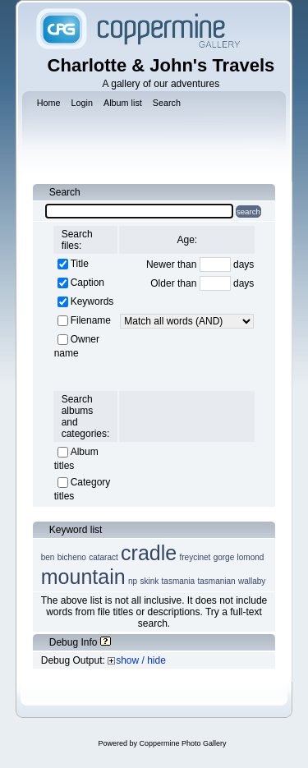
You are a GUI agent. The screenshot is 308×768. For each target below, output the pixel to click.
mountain (83, 576)
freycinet (195, 557)
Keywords (92, 301)
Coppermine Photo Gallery (182, 743)
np (132, 581)
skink (149, 581)
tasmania (178, 581)
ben (48, 557)
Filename (91, 320)
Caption (87, 282)
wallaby (251, 581)
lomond (250, 557)
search (248, 211)
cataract (103, 557)
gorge (224, 557)
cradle (149, 552)
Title (80, 263)
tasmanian (216, 581)
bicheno (71, 557)
